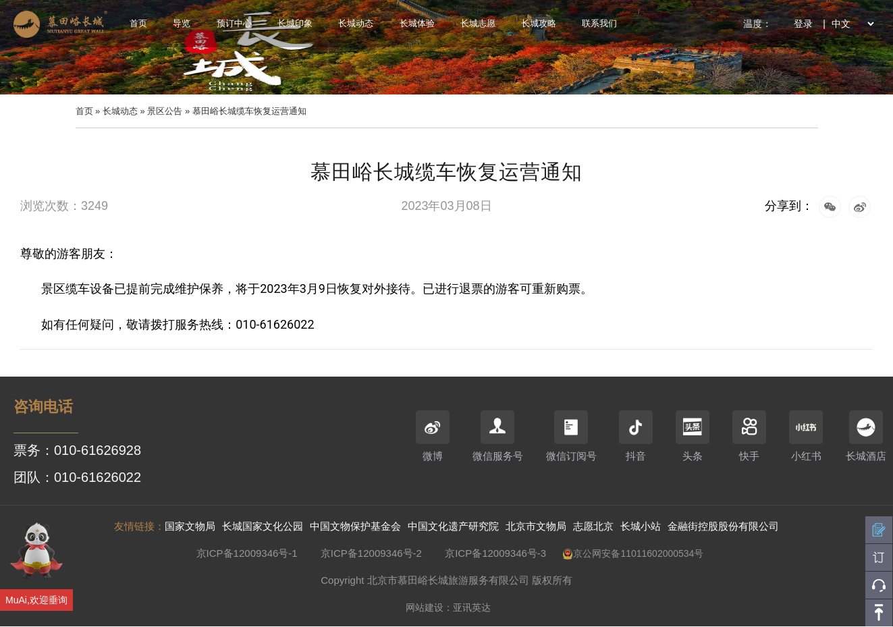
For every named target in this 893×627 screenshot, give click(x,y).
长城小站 (640, 526)
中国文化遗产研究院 (453, 526)
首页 (138, 23)
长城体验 (417, 23)
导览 (181, 23)
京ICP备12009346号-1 (247, 553)
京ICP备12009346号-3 (495, 553)
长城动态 (355, 23)
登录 (803, 23)
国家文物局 (190, 526)
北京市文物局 (536, 526)
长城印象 (295, 23)
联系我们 (599, 23)
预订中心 (234, 23)
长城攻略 (538, 23)
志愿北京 (593, 526)
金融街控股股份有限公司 (723, 526)
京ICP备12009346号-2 (371, 553)
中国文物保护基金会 (355, 526)
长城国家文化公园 (262, 526)
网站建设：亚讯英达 (448, 607)
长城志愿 (477, 23)
